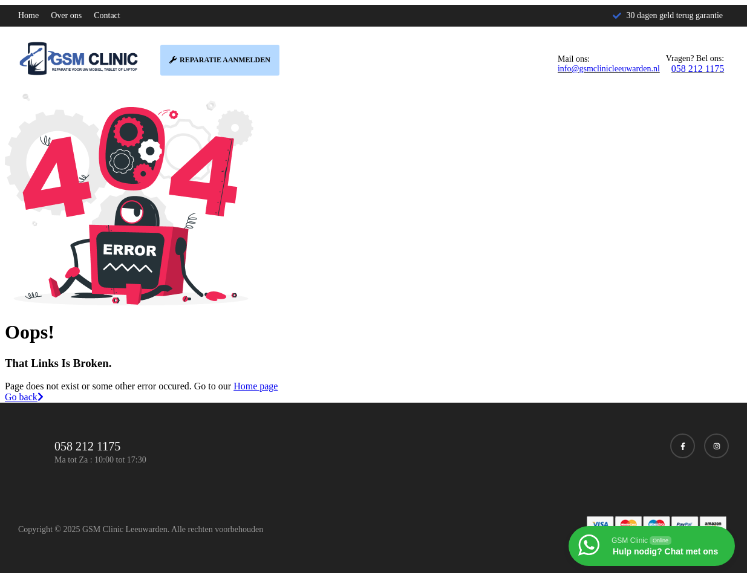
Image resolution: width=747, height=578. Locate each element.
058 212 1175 (697, 68)
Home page (255, 386)
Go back (24, 397)
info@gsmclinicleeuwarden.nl (609, 68)
